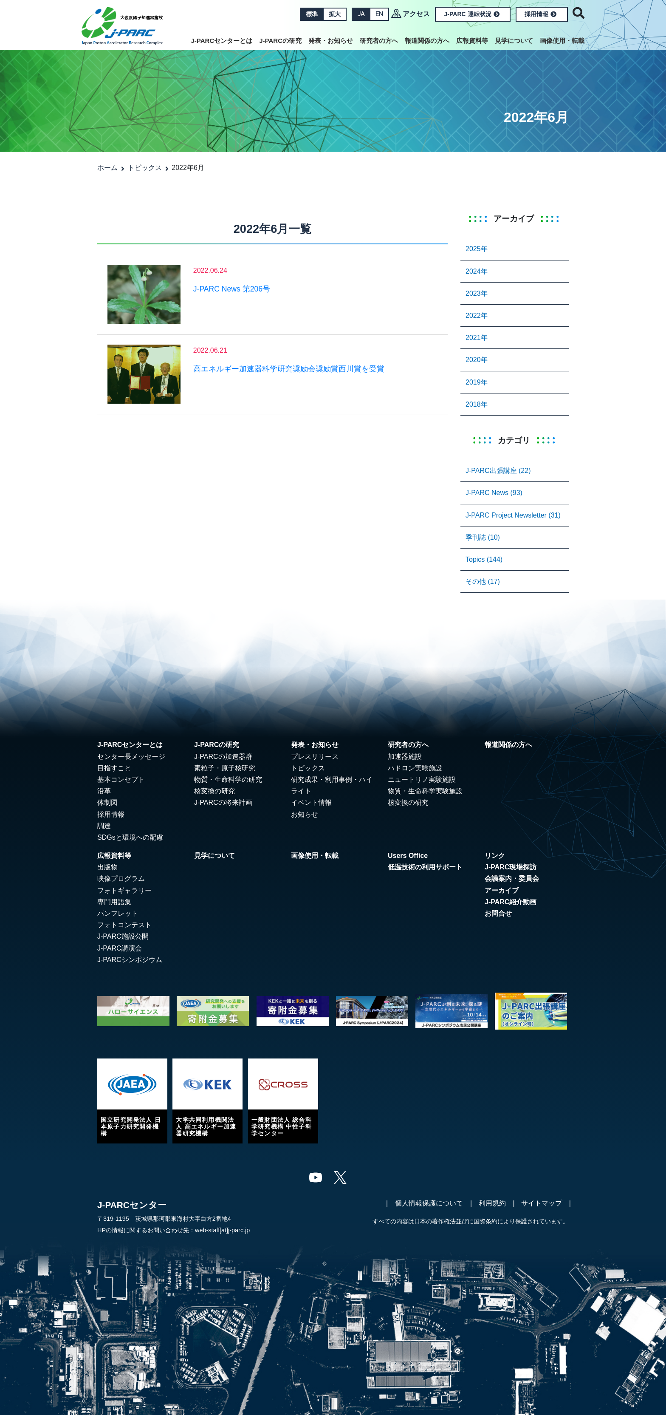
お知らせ (304, 814)
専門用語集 (114, 902)
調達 (104, 825)
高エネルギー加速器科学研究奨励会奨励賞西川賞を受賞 (288, 369)
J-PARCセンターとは (222, 40)
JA (361, 14)
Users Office (408, 855)
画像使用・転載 (562, 40)
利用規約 (492, 1203)
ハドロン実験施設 (415, 768)
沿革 (104, 791)
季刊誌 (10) (483, 537)
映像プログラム (121, 878)
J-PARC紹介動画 (510, 902)
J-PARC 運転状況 (472, 14)
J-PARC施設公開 (123, 936)
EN (379, 14)
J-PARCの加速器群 (223, 756)
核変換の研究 (214, 791)
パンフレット (117, 913)
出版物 (107, 867)
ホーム (107, 167)
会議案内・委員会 (512, 878)
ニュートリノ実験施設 (422, 779)
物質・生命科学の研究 (228, 779)
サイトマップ (541, 1203)
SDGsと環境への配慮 (130, 837)
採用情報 (540, 14)
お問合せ (498, 913)
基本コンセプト (121, 779)
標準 (312, 14)
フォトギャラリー (124, 890)
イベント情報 (311, 802)
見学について (514, 40)
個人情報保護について (429, 1203)
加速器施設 (405, 756)
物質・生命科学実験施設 (425, 791)
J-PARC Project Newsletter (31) (513, 515)
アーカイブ (502, 890)
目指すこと (114, 768)
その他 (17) (483, 581)
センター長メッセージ (131, 756)
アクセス (416, 13)
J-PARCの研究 (280, 40)
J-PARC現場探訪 (510, 867)
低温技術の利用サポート (425, 867)
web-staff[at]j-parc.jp (222, 1230)
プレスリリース (315, 756)
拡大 (335, 14)
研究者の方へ (379, 40)
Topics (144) (484, 559)
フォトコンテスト (124, 924)
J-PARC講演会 (119, 948)
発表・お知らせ (330, 40)
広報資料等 (472, 40)
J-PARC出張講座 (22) (498, 470)
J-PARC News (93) (494, 492)
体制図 (107, 802)
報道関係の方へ (427, 40)
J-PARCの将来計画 (223, 802)
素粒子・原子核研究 (224, 768)
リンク (495, 855)
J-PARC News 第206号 (231, 289)
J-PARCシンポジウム (129, 959)
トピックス (145, 167)
